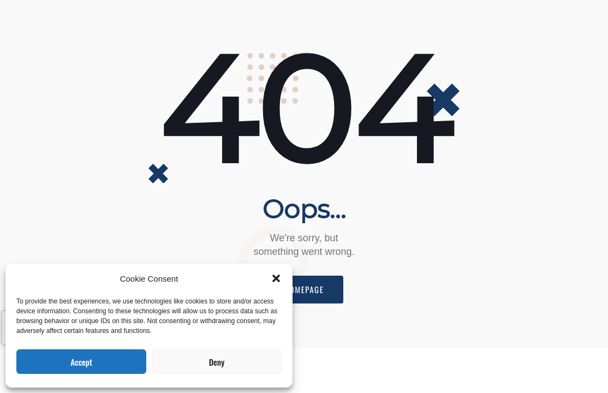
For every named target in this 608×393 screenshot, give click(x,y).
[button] (276, 278)
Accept (81, 362)
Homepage (304, 289)
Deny (216, 362)
